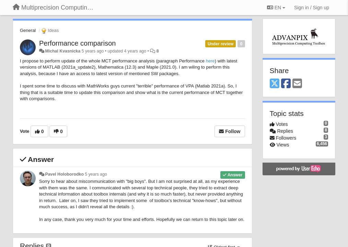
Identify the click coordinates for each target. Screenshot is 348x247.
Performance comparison (77, 43)
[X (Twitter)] (274, 84)
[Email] (297, 84)
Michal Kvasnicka (62, 51)
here (210, 60)
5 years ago (96, 174)
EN (276, 7)
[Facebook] (286, 84)
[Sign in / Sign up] (311, 7)
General (28, 30)
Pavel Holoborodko (64, 174)
